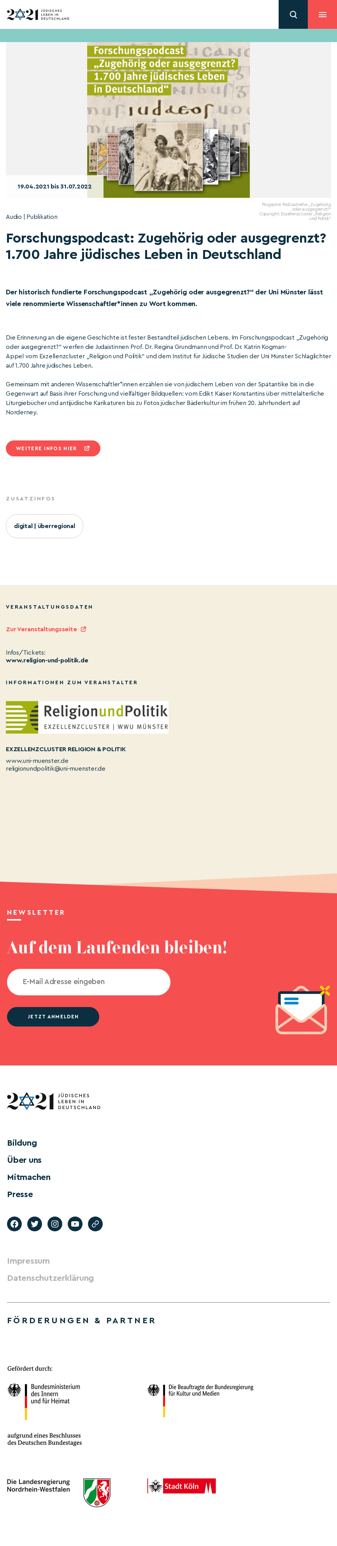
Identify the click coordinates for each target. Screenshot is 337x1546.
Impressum (28, 1261)
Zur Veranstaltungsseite (41, 629)
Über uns (24, 1160)
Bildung (22, 1143)
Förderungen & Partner (81, 1320)
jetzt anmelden (53, 1016)
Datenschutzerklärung (50, 1278)
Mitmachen (29, 1177)
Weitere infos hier (46, 448)
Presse (20, 1194)
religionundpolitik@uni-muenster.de (55, 769)
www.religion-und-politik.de (47, 660)
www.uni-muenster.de (37, 761)
